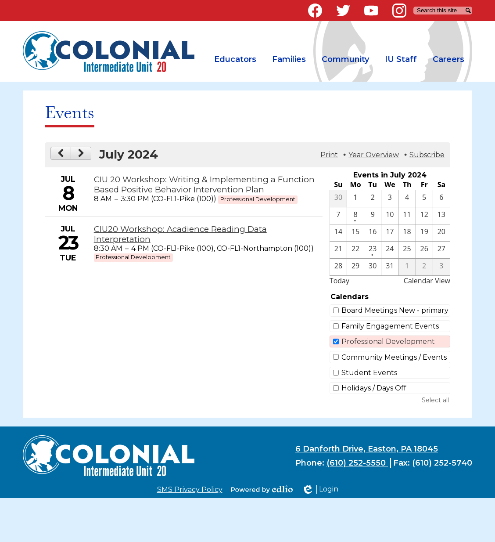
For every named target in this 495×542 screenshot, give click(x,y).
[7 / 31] (390, 267)
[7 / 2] (372, 198)
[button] (235, 59)
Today (339, 280)
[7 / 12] (424, 216)
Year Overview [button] (373, 155)
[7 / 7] (338, 216)
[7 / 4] (407, 198)
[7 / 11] (407, 216)
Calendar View (427, 280)
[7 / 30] (372, 267)
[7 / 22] (355, 250)
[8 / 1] (407, 267)
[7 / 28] (338, 267)
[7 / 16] (372, 233)
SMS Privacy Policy (189, 489)
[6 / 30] (338, 198)
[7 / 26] (424, 250)
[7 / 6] (441, 198)
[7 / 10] (390, 216)
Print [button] (329, 155)
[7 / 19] (424, 233)
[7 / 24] (390, 250)
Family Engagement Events (390, 326)
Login (319, 489)
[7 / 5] (424, 198)
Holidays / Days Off (373, 388)
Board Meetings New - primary (394, 310)
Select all (435, 400)
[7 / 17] (390, 233)
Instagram (399, 12)
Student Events (369, 373)
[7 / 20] (441, 233)
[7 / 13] (441, 216)
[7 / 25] (407, 250)
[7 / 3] (390, 198)
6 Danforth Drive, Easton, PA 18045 (366, 449)
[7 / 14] (338, 233)
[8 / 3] (441, 267)
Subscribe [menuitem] (427, 155)
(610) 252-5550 (357, 463)
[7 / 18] (407, 233)
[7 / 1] (355, 198)
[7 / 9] (372, 216)
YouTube (371, 12)
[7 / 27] (441, 250)
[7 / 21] (338, 250)
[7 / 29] (355, 267)
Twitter (343, 12)
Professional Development (388, 341)
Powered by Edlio (262, 489)
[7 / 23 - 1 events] (372, 250)
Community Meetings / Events (394, 357)
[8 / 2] (424, 267)
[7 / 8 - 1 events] (355, 216)
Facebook (315, 12)
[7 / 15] (355, 233)
